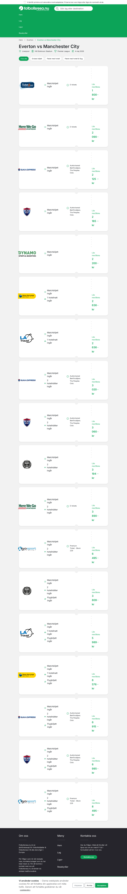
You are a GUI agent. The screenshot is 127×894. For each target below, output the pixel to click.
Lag (20, 21)
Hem (20, 15)
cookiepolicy (25, 890)
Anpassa (78, 885)
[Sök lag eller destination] (76, 8)
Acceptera (101, 885)
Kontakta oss (89, 857)
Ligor (21, 27)
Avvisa (89, 885)
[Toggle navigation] (105, 8)
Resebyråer (23, 33)
